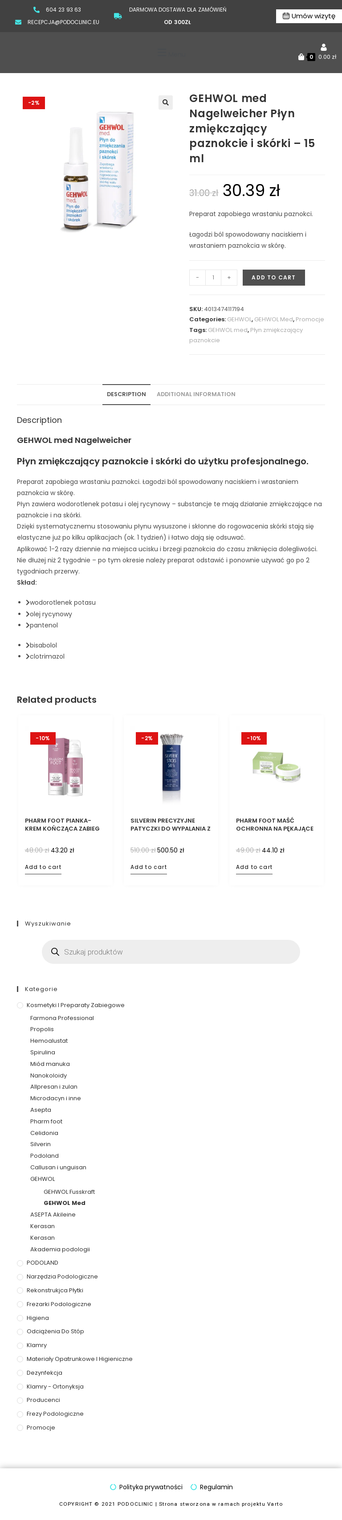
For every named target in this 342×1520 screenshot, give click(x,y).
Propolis (42, 1029)
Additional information (196, 394)
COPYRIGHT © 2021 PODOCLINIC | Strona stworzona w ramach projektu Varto (171, 1504)
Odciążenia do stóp (55, 1331)
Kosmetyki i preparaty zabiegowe (76, 1005)
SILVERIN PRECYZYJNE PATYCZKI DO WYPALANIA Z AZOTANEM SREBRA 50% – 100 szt (170, 825)
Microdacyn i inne (55, 1098)
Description (126, 394)
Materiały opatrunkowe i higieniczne (80, 1359)
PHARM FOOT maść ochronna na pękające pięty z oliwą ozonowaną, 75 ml (275, 825)
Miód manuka (50, 1064)
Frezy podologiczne (55, 1413)
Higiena (38, 1318)
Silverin (40, 1144)
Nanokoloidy (48, 1075)
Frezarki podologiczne (59, 1304)
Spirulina (42, 1052)
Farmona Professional (62, 1018)
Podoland (44, 1155)
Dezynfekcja (44, 1372)
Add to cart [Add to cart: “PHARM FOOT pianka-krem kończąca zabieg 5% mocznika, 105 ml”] (43, 867)
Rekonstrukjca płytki (55, 1290)
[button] (170, 53)
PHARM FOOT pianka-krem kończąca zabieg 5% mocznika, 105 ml (62, 825)
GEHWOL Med (273, 319)
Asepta (40, 1110)
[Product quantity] (213, 278)
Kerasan (42, 1226)
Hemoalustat (49, 1041)
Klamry (37, 1345)
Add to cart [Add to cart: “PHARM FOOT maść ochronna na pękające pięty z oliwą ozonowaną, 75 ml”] (254, 867)
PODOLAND (42, 1262)
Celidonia (44, 1133)
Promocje (310, 319)
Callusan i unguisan (58, 1167)
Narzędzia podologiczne (62, 1276)
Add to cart (274, 277)
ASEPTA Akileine (53, 1214)
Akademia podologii (60, 1249)
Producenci (43, 1400)
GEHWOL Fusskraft (69, 1192)
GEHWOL (239, 319)
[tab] (126, 395)
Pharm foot (46, 1121)
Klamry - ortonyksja (55, 1386)
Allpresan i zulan (53, 1086)
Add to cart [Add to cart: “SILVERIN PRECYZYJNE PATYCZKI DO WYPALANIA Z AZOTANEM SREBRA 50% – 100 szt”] (148, 867)
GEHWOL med (228, 330)
